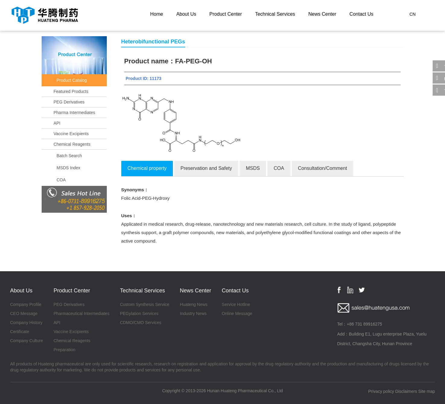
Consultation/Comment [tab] (322, 168)
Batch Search (69, 155)
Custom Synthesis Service (144, 304)
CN (412, 14)
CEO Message (24, 313)
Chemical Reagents (72, 144)
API (57, 123)
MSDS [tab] (253, 168)
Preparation (64, 349)
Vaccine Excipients (71, 133)
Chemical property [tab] (147, 168)
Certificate (19, 331)
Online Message (237, 313)
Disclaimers (406, 391)
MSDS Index (69, 167)
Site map (426, 391)
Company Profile (26, 304)
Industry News (193, 313)
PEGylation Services (139, 313)
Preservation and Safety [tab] (206, 168)
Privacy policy (381, 391)
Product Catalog (72, 80)
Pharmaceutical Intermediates (81, 313)
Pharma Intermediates (74, 112)
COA (61, 179)
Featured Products (71, 91)
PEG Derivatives (69, 102)
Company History (26, 322)
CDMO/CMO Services (140, 322)
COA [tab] (279, 168)
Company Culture (26, 340)
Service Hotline (236, 304)
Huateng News (194, 304)
